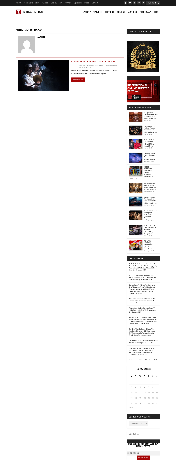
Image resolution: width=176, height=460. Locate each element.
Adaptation (109, 55)
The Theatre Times (33, 457)
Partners (68, 3)
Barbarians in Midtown (137, 350)
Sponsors (78, 3)
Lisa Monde (149, 109)
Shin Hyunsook (89, 55)
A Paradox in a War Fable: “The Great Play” (93, 52)
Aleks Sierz (149, 180)
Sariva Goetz (149, 122)
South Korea (87, 58)
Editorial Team (56, 3)
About (18, 3)
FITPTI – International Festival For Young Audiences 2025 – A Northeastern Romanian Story (142, 268)
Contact (95, 3)
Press (86, 3)
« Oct (131, 398)
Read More (78, 70)
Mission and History (31, 3)
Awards (45, 3)
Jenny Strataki (150, 149)
